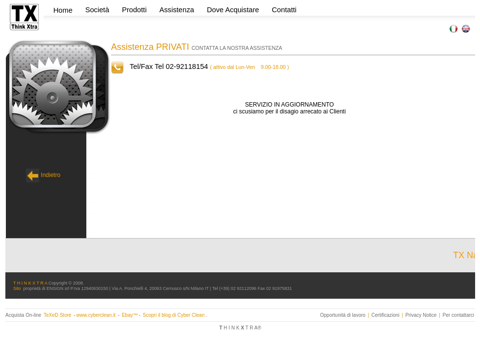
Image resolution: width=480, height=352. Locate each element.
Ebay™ (130, 315)
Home (62, 10)
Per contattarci (458, 315)
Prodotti (135, 10)
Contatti (284, 10)
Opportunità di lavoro (343, 315)
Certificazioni (385, 315)
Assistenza (177, 10)
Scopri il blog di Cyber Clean (174, 315)
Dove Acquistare (233, 10)
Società (98, 10)
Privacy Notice (420, 315)
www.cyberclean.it (95, 315)
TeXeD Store (58, 315)
